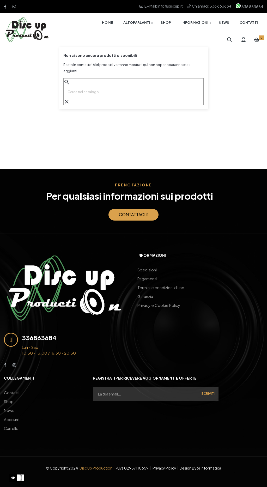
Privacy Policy (164, 462)
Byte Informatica (206, 462)
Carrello (11, 423)
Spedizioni (147, 269)
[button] (133, 215)
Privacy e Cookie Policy (158, 300)
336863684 (39, 338)
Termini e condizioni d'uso (160, 284)
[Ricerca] (133, 91)
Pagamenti (147, 277)
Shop (9, 399)
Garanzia (145, 292)
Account (12, 415)
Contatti (11, 391)
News (9, 407)
